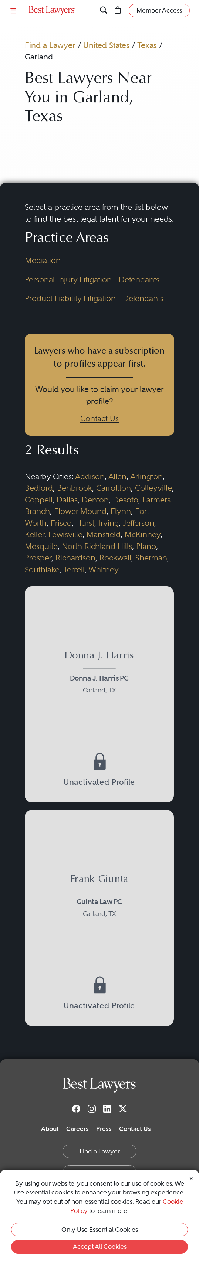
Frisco (61, 523)
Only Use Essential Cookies (99, 1229)
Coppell (39, 499)
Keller (34, 534)
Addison (90, 476)
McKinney (143, 534)
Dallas (67, 499)
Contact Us (99, 418)
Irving (108, 523)
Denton (95, 499)
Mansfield (104, 534)
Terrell (74, 569)
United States (106, 45)
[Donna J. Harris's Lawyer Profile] (99, 674)
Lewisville (65, 534)
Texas (147, 45)
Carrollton (113, 488)
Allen (117, 476)
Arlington (146, 476)
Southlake (42, 569)
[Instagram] (92, 1108)
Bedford (39, 488)
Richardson (75, 557)
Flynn (121, 511)
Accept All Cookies (100, 1246)
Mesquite (41, 546)
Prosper (38, 557)
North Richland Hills (97, 546)
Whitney (103, 569)
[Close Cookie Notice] (191, 1178)
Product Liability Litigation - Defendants (94, 298)
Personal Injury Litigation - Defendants (92, 279)
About (50, 1128)
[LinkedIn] (107, 1108)
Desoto (125, 499)
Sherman (151, 557)
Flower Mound (80, 511)
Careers (77, 1128)
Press (104, 1128)
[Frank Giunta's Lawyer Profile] (99, 897)
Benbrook (74, 488)
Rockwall (115, 557)
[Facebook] (76, 1108)
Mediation (43, 260)
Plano (146, 546)
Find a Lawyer (50, 45)
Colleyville (153, 488)
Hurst (85, 523)
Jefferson (138, 523)
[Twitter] (123, 1108)
